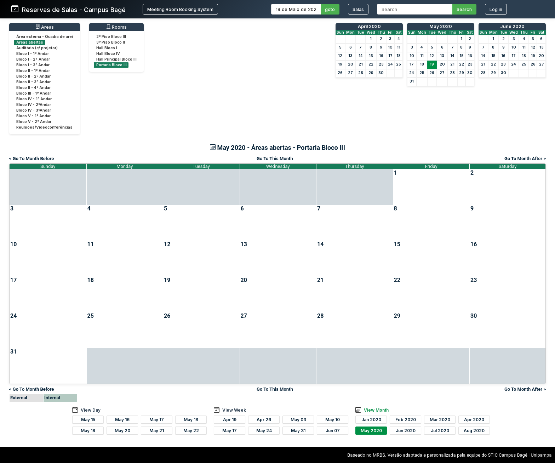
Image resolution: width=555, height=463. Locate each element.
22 (370, 64)
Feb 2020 (405, 419)
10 (390, 47)
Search (464, 9)
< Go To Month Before (31, 158)
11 (398, 47)
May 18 (191, 419)
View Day (91, 410)
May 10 (332, 419)
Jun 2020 (406, 430)
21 (361, 64)
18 (398, 55)
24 (390, 64)
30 (381, 72)
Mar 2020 (440, 419)
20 (350, 64)
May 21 (156, 430)
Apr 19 (229, 419)
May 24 (264, 430)
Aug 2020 (474, 430)
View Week (234, 410)
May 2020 (440, 26)
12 (340, 55)
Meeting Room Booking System (180, 9)
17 (390, 55)
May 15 (88, 419)
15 (371, 55)
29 (370, 72)
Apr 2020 (474, 419)
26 (340, 72)
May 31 (298, 430)
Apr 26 (264, 419)
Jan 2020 (371, 419)
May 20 (122, 430)
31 (412, 81)
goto (330, 9)
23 (381, 64)
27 (350, 72)
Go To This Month (275, 158)
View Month (376, 410)
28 (360, 72)
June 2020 (512, 26)
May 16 (122, 419)
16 (381, 55)
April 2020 (369, 26)
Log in (496, 9)
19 (340, 64)
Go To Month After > (525, 158)
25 (398, 64)
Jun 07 (333, 430)
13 (350, 55)
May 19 (88, 430)
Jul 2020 (440, 430)
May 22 (191, 430)
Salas (358, 9)
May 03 (298, 419)
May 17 (156, 419)
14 (361, 55)
